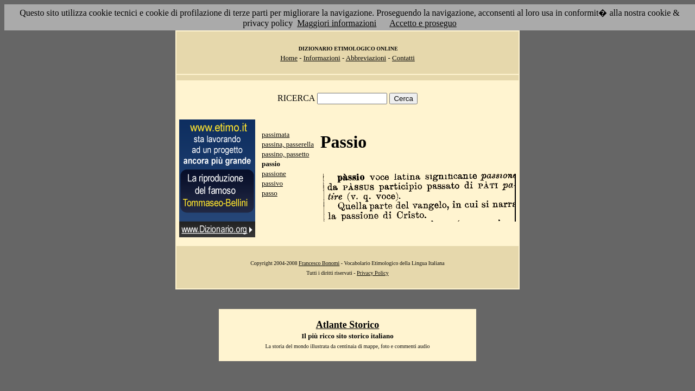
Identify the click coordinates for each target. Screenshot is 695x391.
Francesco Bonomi (319, 263)
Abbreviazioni (366, 58)
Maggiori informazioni (336, 23)
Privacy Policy (373, 273)
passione (274, 173)
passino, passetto (285, 154)
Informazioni (322, 58)
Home (289, 58)
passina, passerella (288, 144)
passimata (275, 134)
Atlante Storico (347, 324)
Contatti (403, 58)
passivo (272, 183)
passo (269, 193)
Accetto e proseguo (423, 23)
